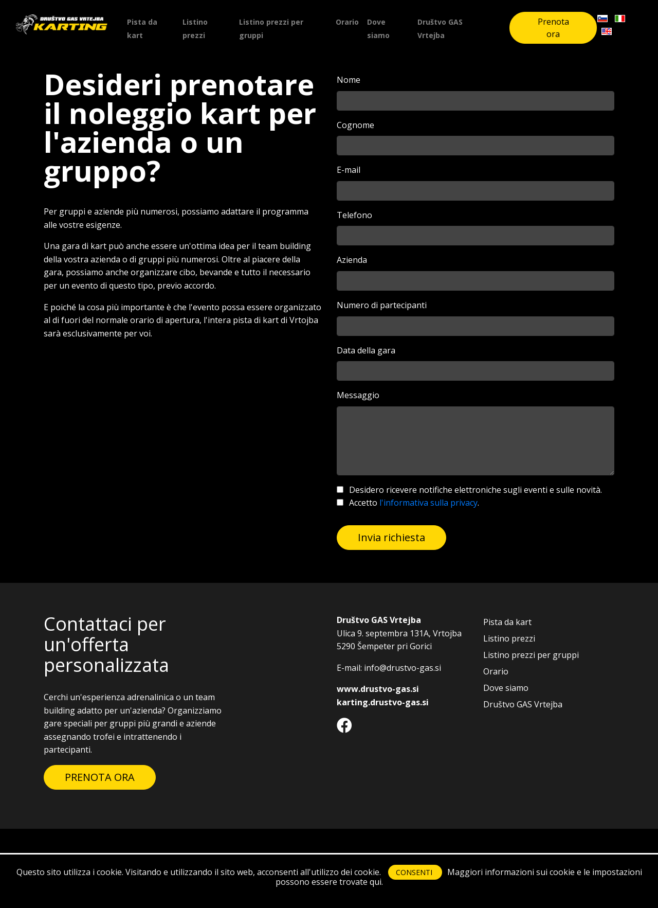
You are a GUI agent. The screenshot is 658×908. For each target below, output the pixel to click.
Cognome (355, 125)
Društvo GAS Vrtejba (440, 28)
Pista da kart (142, 28)
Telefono (354, 215)
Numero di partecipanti (382, 305)
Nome (348, 79)
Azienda (352, 259)
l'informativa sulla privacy (428, 502)
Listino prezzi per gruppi (271, 28)
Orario (347, 22)
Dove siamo (378, 28)
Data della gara (366, 350)
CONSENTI (415, 872)
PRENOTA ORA (100, 777)
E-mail (348, 169)
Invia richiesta (391, 537)
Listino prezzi (195, 28)
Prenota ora (553, 28)
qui (375, 881)
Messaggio (358, 395)
